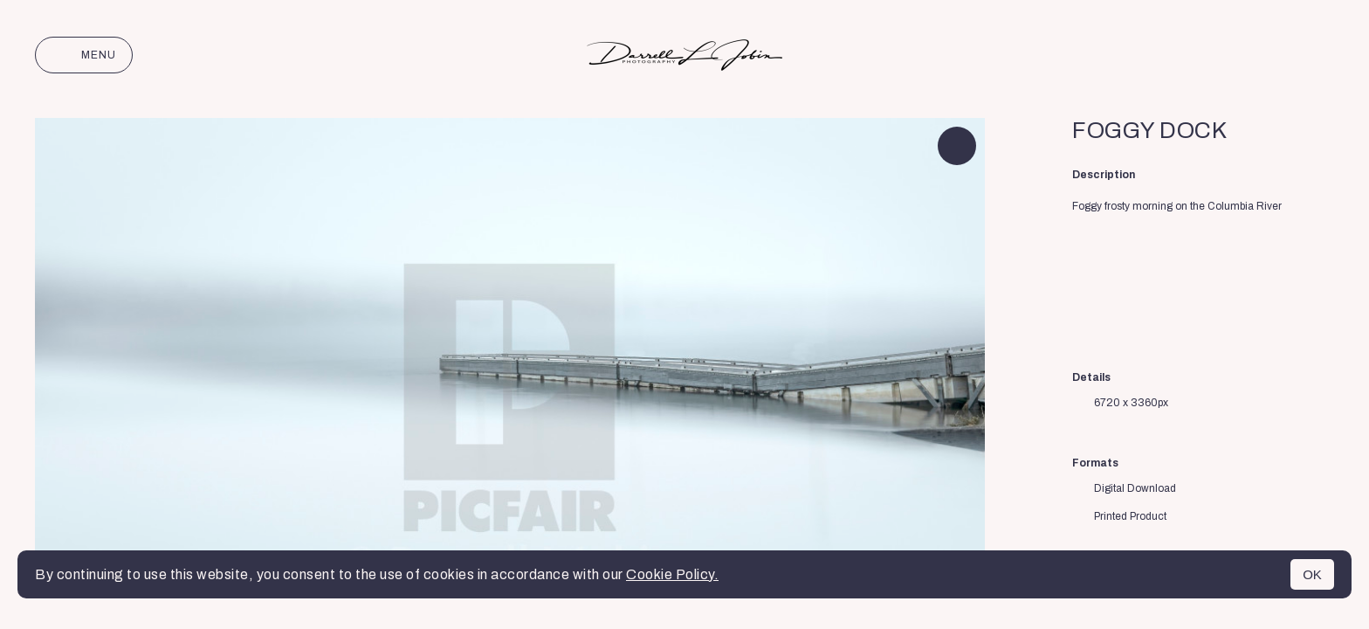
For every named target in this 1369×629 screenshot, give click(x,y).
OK (1312, 574)
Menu (84, 55)
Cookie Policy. (672, 574)
